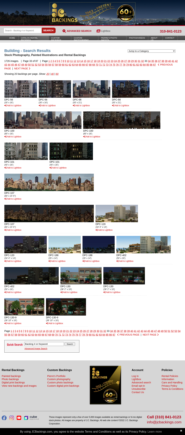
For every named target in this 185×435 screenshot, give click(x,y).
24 (115, 61)
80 (130, 64)
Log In (135, 376)
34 (149, 61)
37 (159, 61)
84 (144, 64)
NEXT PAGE (22, 68)
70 (97, 64)
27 (125, 61)
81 (134, 64)
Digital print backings (13, 382)
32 (142, 61)
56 (49, 64)
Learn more (155, 431)
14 (81, 61)
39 (166, 61)
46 (15, 64)
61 (66, 64)
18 (95, 61)
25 (118, 61)
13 (78, 61)
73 (107, 64)
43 (5, 64)
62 (70, 64)
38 (162, 61)
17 (91, 61)
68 (90, 64)
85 (147, 64)
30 (135, 61)
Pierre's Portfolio (56, 376)
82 (137, 64)
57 (53, 64)
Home (12, 38)
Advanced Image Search (35, 348)
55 (46, 64)
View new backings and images (19, 385)
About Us (154, 39)
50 (29, 64)
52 (36, 64)
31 (139, 61)
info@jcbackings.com (164, 422)
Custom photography (59, 379)
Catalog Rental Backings (29, 39)
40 (169, 61)
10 (68, 61)
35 (152, 61)
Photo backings (10, 379)
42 (176, 61)
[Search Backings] (22, 30)
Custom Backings (56, 39)
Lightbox (105, 31)
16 (88, 61)
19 (98, 61)
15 (85, 61)
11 (71, 61)
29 (132, 61)
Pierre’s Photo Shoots (109, 39)
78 (124, 64)
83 (141, 64)
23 (112, 61)
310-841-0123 (171, 31)
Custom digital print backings (63, 385)
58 (56, 64)
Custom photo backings (60, 382)
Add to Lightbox (12, 105)
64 (76, 64)
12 (74, 61)
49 (26, 64)
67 (86, 64)
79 (127, 64)
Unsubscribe (139, 389)
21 (105, 61)
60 (63, 64)
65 (80, 64)
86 (151, 64)
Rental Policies (170, 376)
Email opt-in (138, 385)
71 (100, 64)
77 (120, 64)
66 (83, 64)
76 (117, 64)
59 (60, 64)
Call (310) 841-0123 (164, 417)
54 (43, 64)
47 (19, 64)
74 (110, 64)
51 (32, 64)
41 (173, 61)
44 (9, 64)
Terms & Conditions (172, 389)
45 (12, 64)
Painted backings (11, 376)
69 (93, 64)
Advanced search (141, 382)
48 (22, 64)
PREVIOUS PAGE (128, 334)
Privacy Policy (169, 385)
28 (129, 61)
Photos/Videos (137, 38)
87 (154, 64)
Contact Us (138, 392)
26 (122, 61)
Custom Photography (81, 39)
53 (39, 64)
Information (168, 379)
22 (108, 61)
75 (114, 64)
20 (102, 61)
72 (103, 64)
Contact (169, 38)
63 (73, 64)
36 (156, 61)
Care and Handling (172, 382)
